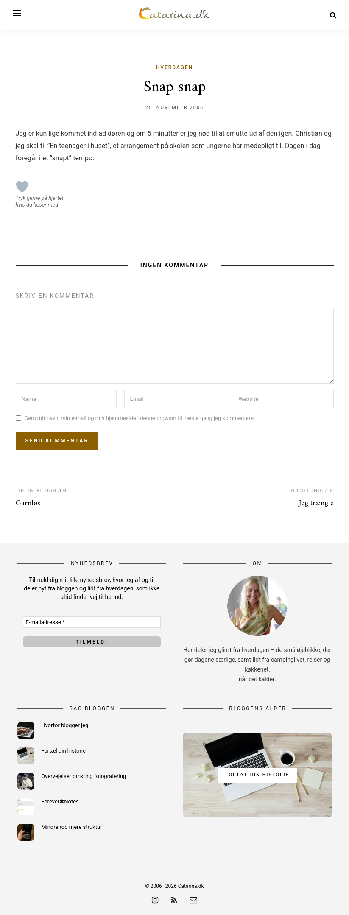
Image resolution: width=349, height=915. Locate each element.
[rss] (174, 899)
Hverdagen (174, 67)
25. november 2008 (174, 107)
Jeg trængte (316, 503)
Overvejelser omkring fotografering (83, 776)
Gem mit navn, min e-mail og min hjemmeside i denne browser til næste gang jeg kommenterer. (141, 418)
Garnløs (28, 503)
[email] (193, 899)
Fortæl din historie (63, 750)
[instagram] (155, 899)
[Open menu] (17, 13)
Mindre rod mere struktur (71, 827)
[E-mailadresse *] (91, 622)
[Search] (333, 15)
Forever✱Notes (60, 801)
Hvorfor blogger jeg (64, 725)
